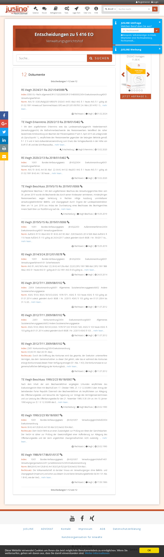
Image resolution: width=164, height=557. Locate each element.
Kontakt (66, 529)
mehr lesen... (60, 144)
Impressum (85, 529)
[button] (35, 10)
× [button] (160, 22)
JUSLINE (28, 529)
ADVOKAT (47, 529)
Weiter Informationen (97, 553)
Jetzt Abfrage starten (136, 96)
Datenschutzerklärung (127, 529)
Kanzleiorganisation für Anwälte (82, 537)
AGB (102, 529)
